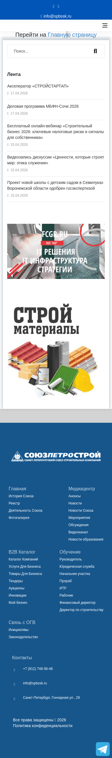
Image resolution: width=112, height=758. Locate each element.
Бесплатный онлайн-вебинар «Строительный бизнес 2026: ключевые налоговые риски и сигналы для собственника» (55, 132)
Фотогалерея (19, 518)
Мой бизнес (18, 603)
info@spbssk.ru (35, 683)
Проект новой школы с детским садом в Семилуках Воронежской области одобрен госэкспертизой (55, 185)
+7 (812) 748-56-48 (38, 669)
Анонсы (75, 496)
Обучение (70, 552)
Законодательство (23, 637)
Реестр (14, 503)
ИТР (63, 588)
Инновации (17, 595)
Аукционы (16, 588)
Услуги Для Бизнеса (25, 567)
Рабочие (66, 595)
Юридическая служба (77, 567)
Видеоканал (78, 532)
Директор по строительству (81, 610)
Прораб (66, 581)
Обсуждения (79, 525)
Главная (17, 488)
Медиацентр (82, 488)
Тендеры (16, 581)
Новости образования (86, 539)
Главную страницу (72, 34)
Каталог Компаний (23, 559)
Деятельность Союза (25, 511)
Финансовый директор (78, 603)
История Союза (21, 496)
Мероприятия (79, 518)
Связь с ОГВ (22, 622)
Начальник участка (75, 574)
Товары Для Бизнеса (25, 574)
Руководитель (71, 559)
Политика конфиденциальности (43, 725)
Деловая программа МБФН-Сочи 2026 (43, 106)
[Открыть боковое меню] (104, 25)
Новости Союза (81, 511)
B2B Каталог (22, 552)
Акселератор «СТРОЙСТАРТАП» (38, 86)
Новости (75, 503)
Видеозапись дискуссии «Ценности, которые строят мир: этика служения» (55, 160)
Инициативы (19, 630)
